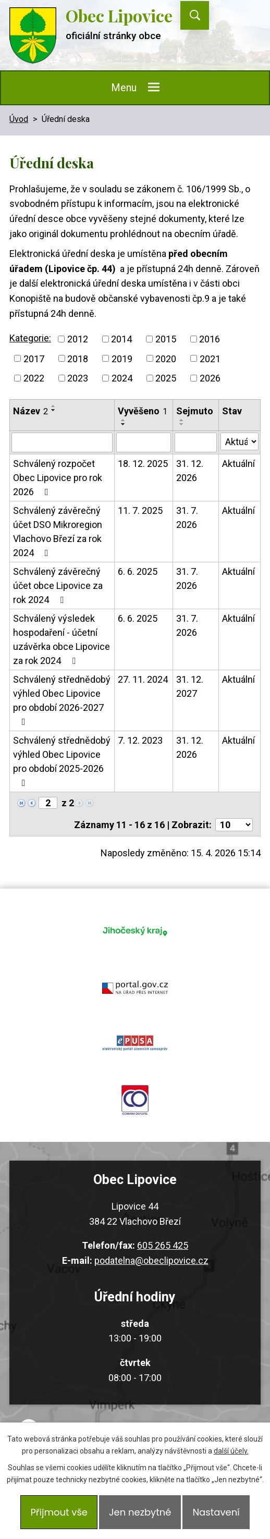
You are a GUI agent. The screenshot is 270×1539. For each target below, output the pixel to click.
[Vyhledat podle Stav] (239, 441)
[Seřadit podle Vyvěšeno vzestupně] (123, 420)
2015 (165, 339)
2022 (33, 378)
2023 (77, 378)
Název (30, 410)
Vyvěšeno (142, 410)
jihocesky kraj (135, 931)
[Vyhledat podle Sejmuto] (196, 442)
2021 (210, 358)
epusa (135, 1043)
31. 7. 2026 (187, 517)
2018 (77, 358)
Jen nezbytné (140, 1512)
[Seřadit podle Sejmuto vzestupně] (182, 420)
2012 (77, 339)
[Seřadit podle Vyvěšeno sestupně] (123, 424)
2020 (165, 358)
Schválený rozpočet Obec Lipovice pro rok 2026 (57, 477)
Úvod (18, 119)
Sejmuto (194, 410)
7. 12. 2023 (140, 740)
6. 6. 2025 (137, 571)
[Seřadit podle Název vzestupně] (53, 406)
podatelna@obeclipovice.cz (151, 1260)
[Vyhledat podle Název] (62, 442)
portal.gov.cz (135, 987)
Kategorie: (30, 338)
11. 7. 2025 (140, 510)
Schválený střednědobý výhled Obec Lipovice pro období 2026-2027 (62, 700)
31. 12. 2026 (189, 470)
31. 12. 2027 (189, 686)
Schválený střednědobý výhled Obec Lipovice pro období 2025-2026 (62, 761)
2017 (33, 358)
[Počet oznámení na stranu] (234, 824)
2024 (122, 378)
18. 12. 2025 (143, 463)
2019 (122, 358)
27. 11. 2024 (143, 679)
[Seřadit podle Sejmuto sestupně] (182, 424)
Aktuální (238, 463)
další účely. (231, 1451)
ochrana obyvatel (135, 1099)
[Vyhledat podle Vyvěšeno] (143, 442)
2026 (210, 378)
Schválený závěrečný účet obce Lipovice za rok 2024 (58, 585)
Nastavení (215, 1512)
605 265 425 (162, 1245)
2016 (209, 339)
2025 (165, 378)
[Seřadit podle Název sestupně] (53, 410)
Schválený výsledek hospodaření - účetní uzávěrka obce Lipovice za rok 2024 (61, 639)
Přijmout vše (59, 1512)
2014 (121, 339)
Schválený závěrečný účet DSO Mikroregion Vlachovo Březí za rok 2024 (57, 531)
